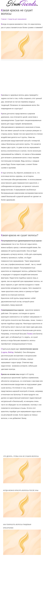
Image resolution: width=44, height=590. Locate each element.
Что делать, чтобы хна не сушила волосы (21, 456)
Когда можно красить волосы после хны (20, 490)
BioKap (11, 352)
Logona (4, 352)
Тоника (29, 334)
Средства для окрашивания (17, 19)
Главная (3, 19)
